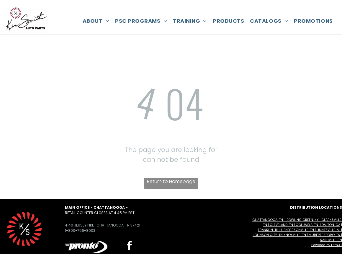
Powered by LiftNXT (326, 244)
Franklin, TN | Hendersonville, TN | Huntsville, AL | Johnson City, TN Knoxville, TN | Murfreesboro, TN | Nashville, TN (297, 234)
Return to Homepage (171, 181)
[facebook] (129, 246)
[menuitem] (96, 21)
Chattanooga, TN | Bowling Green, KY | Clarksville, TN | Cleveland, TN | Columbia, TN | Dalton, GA (297, 222)
